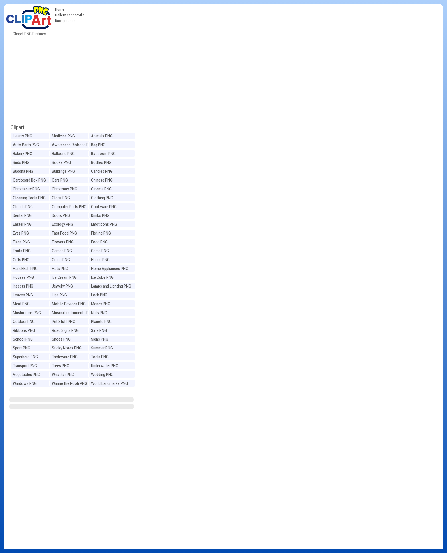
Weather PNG (63, 374)
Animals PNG (102, 136)
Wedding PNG (102, 374)
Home (59, 9)
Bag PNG (98, 144)
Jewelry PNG (62, 286)
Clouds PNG (23, 206)
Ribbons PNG (24, 330)
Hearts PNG (22, 136)
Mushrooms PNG (27, 312)
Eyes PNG (21, 233)
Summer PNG (102, 348)
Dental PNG (22, 215)
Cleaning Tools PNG (29, 197)
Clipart (18, 127)
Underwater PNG (104, 365)
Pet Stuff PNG (63, 321)
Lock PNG (99, 295)
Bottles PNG (101, 162)
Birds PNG (21, 162)
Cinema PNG (101, 189)
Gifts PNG (21, 259)
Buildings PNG (63, 171)
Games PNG (62, 250)
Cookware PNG (104, 206)
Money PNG (100, 303)
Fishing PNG (101, 233)
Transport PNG (25, 365)
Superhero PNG (25, 356)
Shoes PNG (61, 339)
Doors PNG (61, 215)
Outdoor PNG (24, 321)
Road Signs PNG (65, 330)
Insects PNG (23, 286)
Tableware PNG (65, 356)
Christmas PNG (64, 189)
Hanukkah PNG (25, 268)
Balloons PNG (63, 153)
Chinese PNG (102, 180)
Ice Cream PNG (64, 277)
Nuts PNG (99, 312)
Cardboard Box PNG (29, 180)
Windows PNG (25, 383)
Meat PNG (21, 303)
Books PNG (61, 162)
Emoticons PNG (104, 224)
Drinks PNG (100, 215)
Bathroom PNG (103, 153)
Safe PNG (99, 330)
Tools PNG (100, 356)
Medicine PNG (63, 136)
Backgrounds (65, 20)
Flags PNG (21, 242)
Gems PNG (100, 250)
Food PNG (99, 242)
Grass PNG (61, 259)
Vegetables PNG (26, 374)
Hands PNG (100, 259)
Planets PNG (101, 321)
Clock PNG (61, 197)
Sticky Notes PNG (67, 348)
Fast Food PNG (64, 233)
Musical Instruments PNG (73, 312)
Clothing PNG (102, 197)
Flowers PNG (63, 242)
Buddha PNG (23, 171)
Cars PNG (60, 180)
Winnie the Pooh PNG (69, 383)
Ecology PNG (62, 224)
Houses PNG (23, 277)
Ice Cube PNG (102, 277)
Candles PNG (102, 171)
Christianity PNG (26, 189)
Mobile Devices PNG (69, 303)
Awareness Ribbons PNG (73, 144)
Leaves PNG (23, 295)
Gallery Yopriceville (70, 15)
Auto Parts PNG (26, 144)
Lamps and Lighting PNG (111, 286)
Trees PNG (60, 365)
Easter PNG (22, 224)
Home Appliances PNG (109, 268)
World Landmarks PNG (109, 383)
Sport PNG (21, 348)
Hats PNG (60, 268)
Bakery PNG (22, 153)
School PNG (23, 339)
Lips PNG (59, 295)
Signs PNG (99, 339)
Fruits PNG (22, 250)
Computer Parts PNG (69, 206)
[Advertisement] (265, 47)
